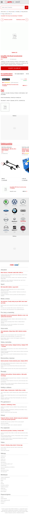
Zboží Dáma (3, 460)
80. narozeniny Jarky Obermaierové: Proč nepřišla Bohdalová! (12, 309)
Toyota (23, 220)
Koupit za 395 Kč (14, 68)
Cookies (6, 512)
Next (26, 163)
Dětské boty (3, 488)
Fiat (23, 229)
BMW (14, 211)
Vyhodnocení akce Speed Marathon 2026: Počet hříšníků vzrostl (13, 334)
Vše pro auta (11, 11)
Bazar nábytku (3, 491)
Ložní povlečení (4, 489)
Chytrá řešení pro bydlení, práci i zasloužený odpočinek (11, 424)
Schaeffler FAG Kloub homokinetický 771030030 (11, 56)
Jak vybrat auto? (4, 471)
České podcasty (4, 498)
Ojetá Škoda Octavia (5, 470)
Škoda (6, 202)
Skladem (25, 80)
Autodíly (18, 11)
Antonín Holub (3, 448)
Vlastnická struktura (20, 512)
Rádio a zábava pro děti (5, 500)
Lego (2, 482)
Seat (14, 229)
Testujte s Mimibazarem (5, 477)
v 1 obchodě (4, 180)
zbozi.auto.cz (4, 11)
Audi (23, 211)
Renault (14, 220)
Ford (6, 211)
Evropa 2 (2, 503)
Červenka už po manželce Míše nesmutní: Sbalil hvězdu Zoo (12, 307)
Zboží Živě (3, 457)
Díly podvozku (24, 11)
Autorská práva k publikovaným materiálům (10, 510)
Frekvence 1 (3, 501)
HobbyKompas (3, 465)
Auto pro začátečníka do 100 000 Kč (7, 467)
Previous (2, 163)
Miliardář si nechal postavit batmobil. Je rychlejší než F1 (11, 336)
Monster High (3, 478)
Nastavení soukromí (12, 512)
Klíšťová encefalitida (4, 423)
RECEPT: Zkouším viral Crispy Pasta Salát (9, 412)
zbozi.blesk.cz (3, 462)
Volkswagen (14, 202)
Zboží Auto (3, 468)
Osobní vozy (3, 459)
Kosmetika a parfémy (5, 485)
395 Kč (24, 85)
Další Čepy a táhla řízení (6, 147)
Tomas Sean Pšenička (5, 450)
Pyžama (2, 483)
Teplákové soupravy (4, 486)
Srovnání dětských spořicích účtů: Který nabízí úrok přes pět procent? (14, 368)
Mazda (6, 229)
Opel (6, 220)
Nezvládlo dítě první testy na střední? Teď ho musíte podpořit (12, 421)
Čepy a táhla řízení (6, 13)
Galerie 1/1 (14, 52)
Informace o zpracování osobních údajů (20, 511)
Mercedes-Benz (23, 202)
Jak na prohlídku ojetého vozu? (7, 463)
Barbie (2, 480)
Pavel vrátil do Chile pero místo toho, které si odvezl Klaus (12, 447)
